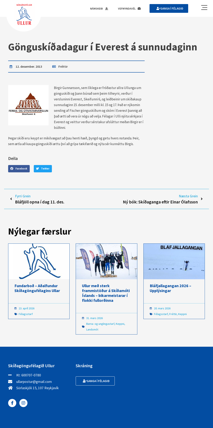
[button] (19, 168)
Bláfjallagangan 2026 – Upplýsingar (170, 288)
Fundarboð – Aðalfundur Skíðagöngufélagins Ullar (37, 288)
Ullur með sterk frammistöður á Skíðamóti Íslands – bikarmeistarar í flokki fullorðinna (106, 293)
